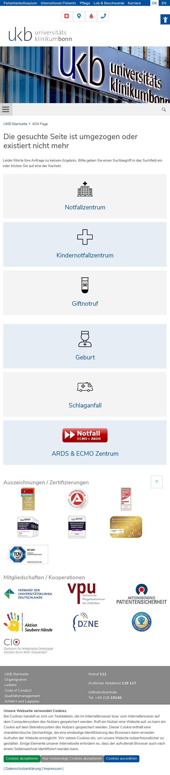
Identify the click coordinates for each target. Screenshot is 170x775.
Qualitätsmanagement (22, 695)
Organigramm (16, 679)
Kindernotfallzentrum (85, 255)
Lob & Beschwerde (109, 3)
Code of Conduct (18, 690)
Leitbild (10, 685)
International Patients (58, 3)
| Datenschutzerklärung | (23, 768)
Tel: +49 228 (105, 697)
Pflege (85, 3)
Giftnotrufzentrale (102, 692)
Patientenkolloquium (20, 3)
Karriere (134, 3)
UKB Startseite (15, 123)
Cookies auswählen (121, 758)
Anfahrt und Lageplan (22, 701)
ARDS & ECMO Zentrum (85, 454)
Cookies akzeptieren (22, 758)
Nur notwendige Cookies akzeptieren (72, 758)
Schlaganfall (85, 405)
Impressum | (53, 768)
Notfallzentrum (85, 207)
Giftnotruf (85, 304)
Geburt (85, 357)
